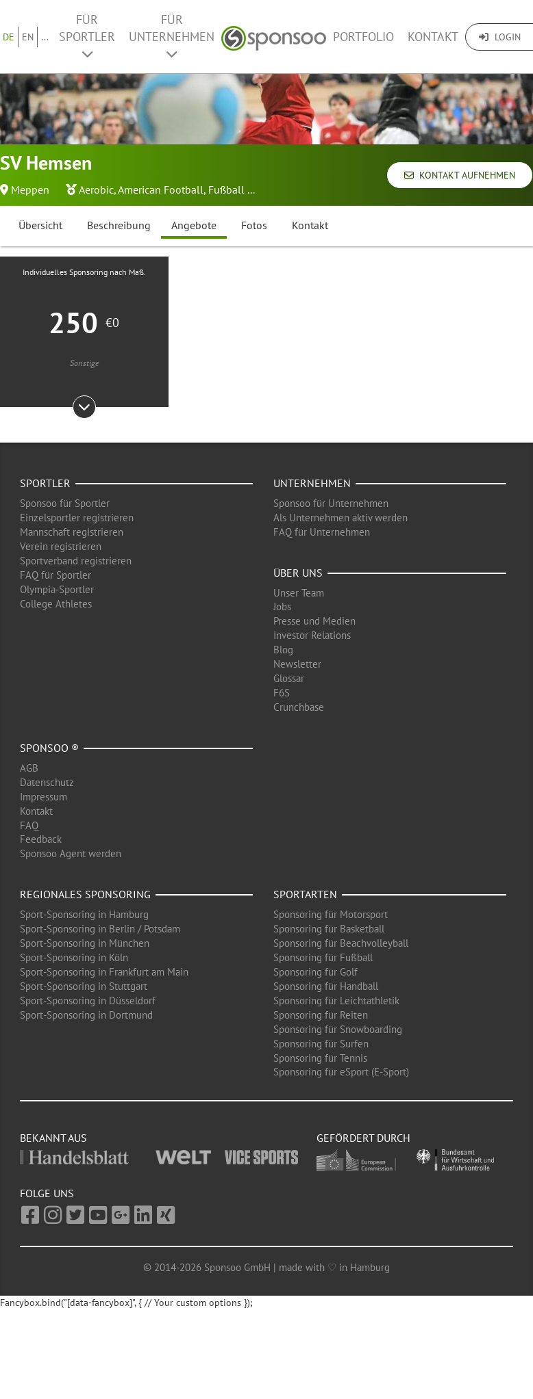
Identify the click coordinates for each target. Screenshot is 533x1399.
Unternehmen (312, 483)
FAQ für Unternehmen (321, 531)
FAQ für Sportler (55, 574)
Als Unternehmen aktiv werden (340, 517)
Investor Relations (312, 635)
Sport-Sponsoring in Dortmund (86, 1014)
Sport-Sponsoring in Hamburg (84, 914)
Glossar (288, 678)
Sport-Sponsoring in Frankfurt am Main (104, 971)
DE (8, 37)
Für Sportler (87, 36)
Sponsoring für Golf (315, 971)
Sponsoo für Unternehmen (330, 503)
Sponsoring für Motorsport (330, 914)
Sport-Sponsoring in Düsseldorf (88, 1000)
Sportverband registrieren (76, 560)
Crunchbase (298, 707)
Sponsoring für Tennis (320, 1057)
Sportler (45, 483)
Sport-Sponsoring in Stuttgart (83, 986)
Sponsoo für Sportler (65, 503)
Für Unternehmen (171, 36)
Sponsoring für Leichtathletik (336, 1000)
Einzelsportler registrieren (77, 517)
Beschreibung (119, 225)
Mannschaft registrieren (71, 531)
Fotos (254, 225)
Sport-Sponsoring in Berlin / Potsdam (100, 928)
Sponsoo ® (49, 748)
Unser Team (298, 592)
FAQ (29, 825)
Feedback (41, 839)
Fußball (226, 189)
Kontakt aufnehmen (459, 175)
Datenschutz (47, 782)
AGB (29, 767)
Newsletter (297, 663)
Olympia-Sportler (57, 589)
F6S (281, 692)
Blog (283, 649)
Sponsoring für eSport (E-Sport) (341, 1071)
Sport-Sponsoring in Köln (74, 957)
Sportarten (305, 894)
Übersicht (40, 225)
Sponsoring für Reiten (320, 1014)
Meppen (30, 189)
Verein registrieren (60, 546)
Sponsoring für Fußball (323, 957)
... (45, 37)
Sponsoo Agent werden (70, 853)
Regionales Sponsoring (85, 894)
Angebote (193, 225)
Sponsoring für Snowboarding (337, 1029)
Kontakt (433, 36)
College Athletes (56, 603)
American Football (160, 189)
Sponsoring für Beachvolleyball (340, 943)
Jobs (282, 606)
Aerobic (96, 189)
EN (28, 37)
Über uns (298, 572)
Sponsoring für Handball (325, 986)
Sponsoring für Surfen (321, 1043)
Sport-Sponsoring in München (84, 943)
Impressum (43, 796)
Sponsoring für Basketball (328, 928)
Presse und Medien (314, 620)
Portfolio (363, 36)
